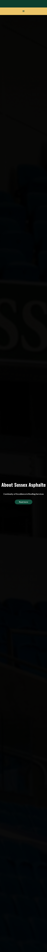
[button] (23, 11)
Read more (23, 502)
